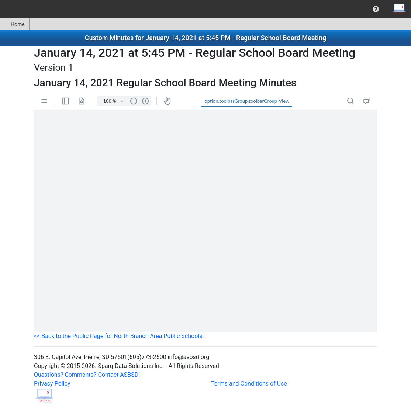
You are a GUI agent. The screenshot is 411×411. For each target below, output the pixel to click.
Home (14, 24)
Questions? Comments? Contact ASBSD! (87, 374)
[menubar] (205, 9)
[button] (376, 9)
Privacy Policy (52, 383)
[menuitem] (375, 9)
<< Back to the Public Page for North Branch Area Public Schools (118, 335)
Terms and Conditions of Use (249, 383)
